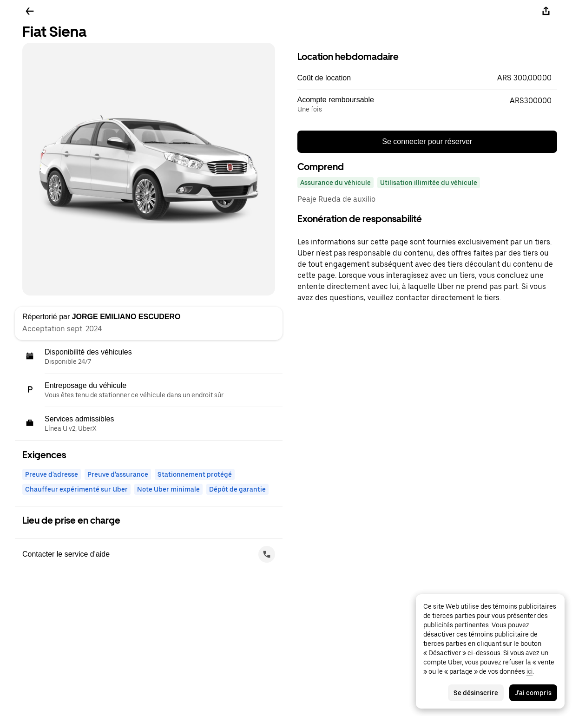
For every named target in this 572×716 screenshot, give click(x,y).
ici (529, 671)
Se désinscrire (476, 692)
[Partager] (546, 11)
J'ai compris (533, 692)
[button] (427, 78)
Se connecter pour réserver (427, 141)
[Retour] (30, 11)
